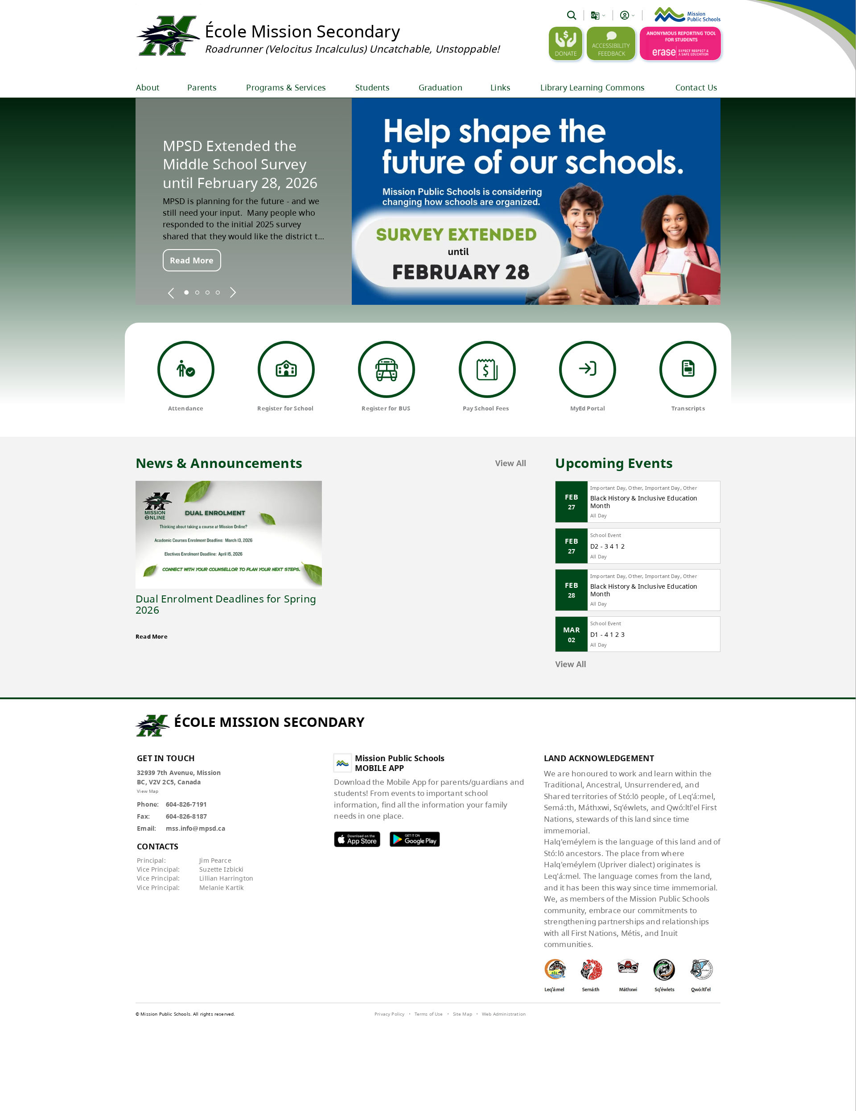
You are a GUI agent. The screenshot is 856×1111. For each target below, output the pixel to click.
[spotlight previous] (171, 292)
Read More (192, 260)
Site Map (462, 1014)
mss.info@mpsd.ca (195, 828)
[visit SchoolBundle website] (697, 1015)
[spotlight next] (232, 292)
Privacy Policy (389, 1014)
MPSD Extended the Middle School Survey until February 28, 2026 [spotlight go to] (240, 164)
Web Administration (504, 1014)
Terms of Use (429, 1014)
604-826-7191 (186, 804)
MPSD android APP (415, 839)
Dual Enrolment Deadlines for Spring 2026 (226, 603)
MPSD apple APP (357, 839)
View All (511, 463)
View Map (147, 791)
